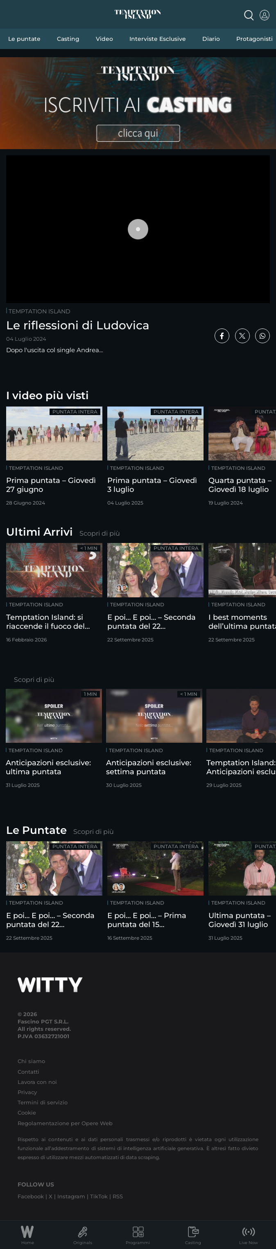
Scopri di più (99, 533)
